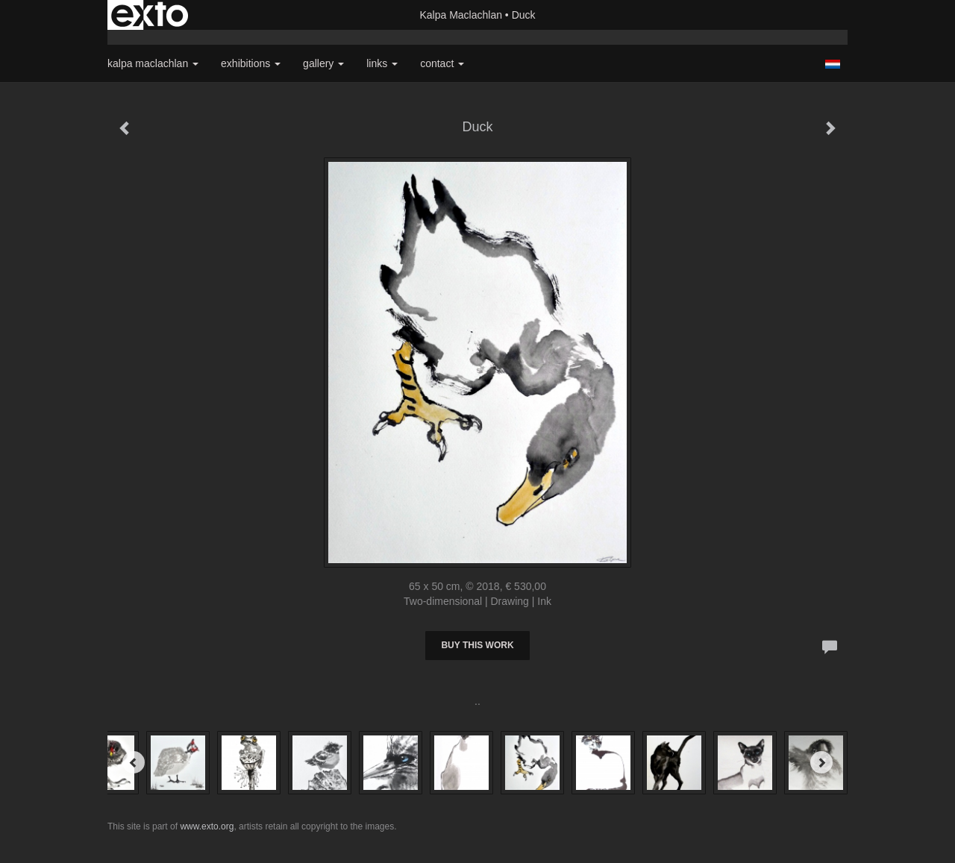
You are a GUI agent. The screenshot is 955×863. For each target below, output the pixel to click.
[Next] (821, 762)
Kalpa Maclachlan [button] (152, 63)
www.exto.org (207, 826)
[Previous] (133, 762)
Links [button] (382, 63)
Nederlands (832, 64)
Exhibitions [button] (251, 63)
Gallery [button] (323, 63)
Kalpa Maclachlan (460, 15)
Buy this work (477, 645)
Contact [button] (442, 63)
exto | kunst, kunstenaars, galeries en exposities (149, 15)
